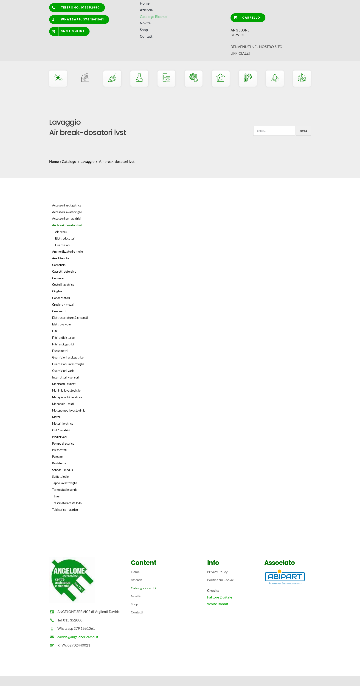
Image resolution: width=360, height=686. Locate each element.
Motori (56, 417)
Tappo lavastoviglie (64, 483)
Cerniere (58, 278)
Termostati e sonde (64, 489)
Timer (56, 496)
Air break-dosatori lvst (67, 225)
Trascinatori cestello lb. (67, 503)
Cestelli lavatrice (63, 284)
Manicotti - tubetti (64, 384)
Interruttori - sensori (65, 377)
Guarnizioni (62, 245)
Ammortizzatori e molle (67, 251)
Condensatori (61, 298)
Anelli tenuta (60, 258)
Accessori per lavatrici (66, 218)
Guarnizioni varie (63, 371)
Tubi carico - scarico (65, 509)
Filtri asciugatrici (63, 344)
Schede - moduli (62, 470)
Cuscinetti (58, 311)
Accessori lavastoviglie (67, 212)
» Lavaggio (86, 161)
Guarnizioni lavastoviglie (68, 364)
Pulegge (57, 456)
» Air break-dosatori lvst (115, 161)
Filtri (55, 331)
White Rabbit (217, 603)
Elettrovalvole (61, 324)
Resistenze (59, 463)
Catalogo (69, 161)
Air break (61, 232)
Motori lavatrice (62, 423)
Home (54, 161)
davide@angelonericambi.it (77, 637)
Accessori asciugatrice (66, 205)
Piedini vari (59, 437)
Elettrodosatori (65, 238)
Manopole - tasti (63, 404)
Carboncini (59, 265)
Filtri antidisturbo (63, 337)
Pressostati (59, 450)
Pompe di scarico (63, 443)
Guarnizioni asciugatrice (68, 357)
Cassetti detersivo (64, 271)
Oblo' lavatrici (61, 430)
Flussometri (60, 351)
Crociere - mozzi (62, 304)
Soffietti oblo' (60, 476)
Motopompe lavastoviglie (68, 410)
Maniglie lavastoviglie (66, 390)
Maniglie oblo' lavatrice (67, 397)
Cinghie (57, 291)
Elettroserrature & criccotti (70, 317)
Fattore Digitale (219, 597)
